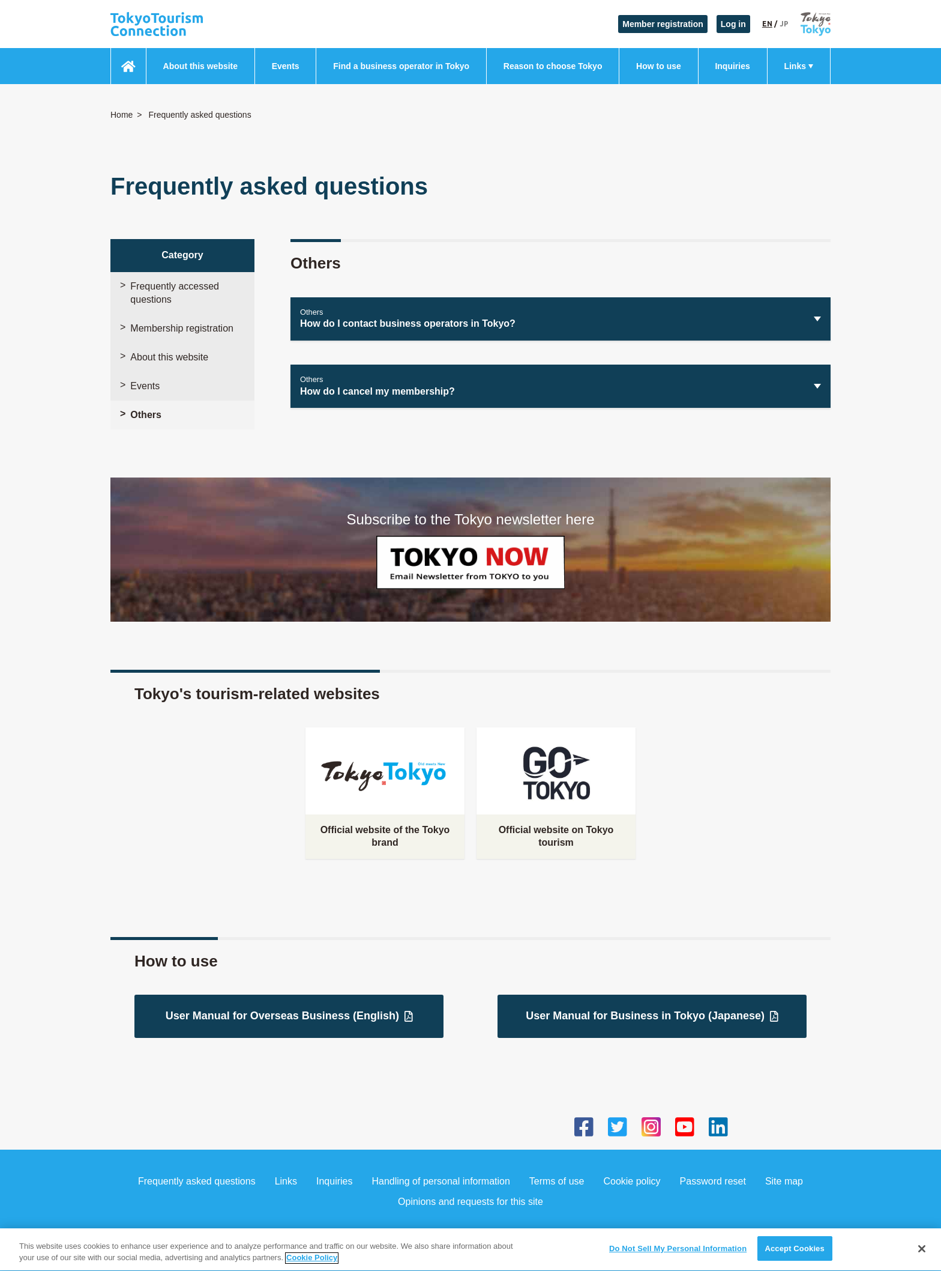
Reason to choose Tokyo (553, 66)
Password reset (713, 1181)
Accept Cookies (794, 1258)
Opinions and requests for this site (470, 1202)
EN (767, 24)
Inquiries (732, 66)
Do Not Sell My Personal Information (678, 1258)
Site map (784, 1181)
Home (121, 115)
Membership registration (181, 328)
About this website (200, 66)
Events (285, 66)
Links (795, 66)
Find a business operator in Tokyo (401, 66)
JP (784, 24)
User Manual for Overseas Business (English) (289, 1016)
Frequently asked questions (197, 1181)
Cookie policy (631, 1181)
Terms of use (557, 1181)
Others (145, 415)
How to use (658, 66)
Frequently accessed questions (174, 293)
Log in (733, 24)
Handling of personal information (441, 1181)
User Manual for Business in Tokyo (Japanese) (652, 1016)
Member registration (662, 24)
